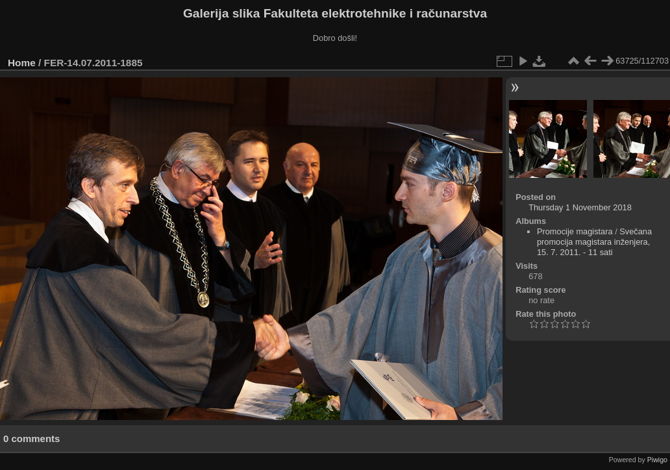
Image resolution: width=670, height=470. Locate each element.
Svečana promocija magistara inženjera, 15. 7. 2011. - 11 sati (594, 242)
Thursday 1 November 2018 (580, 207)
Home (22, 62)
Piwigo (657, 460)
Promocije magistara (575, 231)
